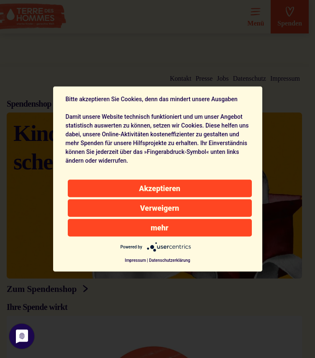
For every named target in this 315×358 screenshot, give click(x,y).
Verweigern (159, 208)
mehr (159, 227)
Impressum (135, 260)
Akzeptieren (159, 188)
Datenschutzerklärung (169, 260)
